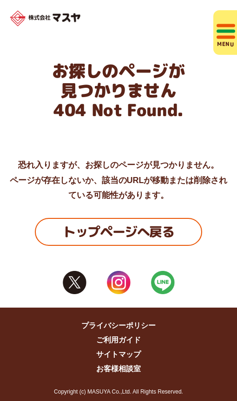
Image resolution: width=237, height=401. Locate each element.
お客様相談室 (118, 369)
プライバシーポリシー (118, 325)
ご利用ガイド (118, 340)
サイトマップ (118, 354)
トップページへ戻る (118, 232)
